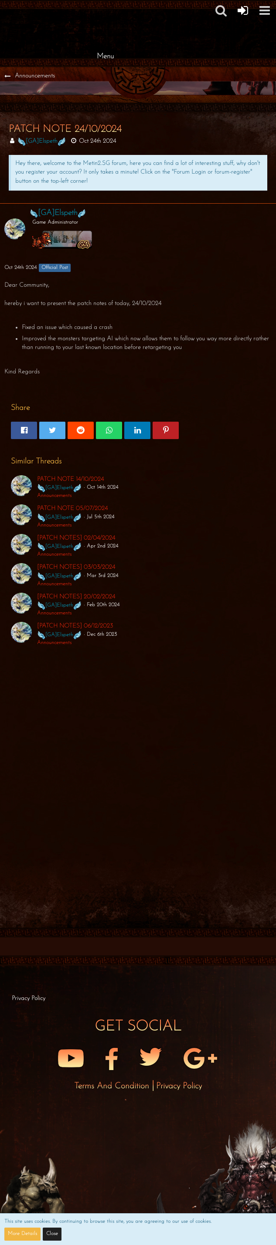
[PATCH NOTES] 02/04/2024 (76, 538)
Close (52, 1233)
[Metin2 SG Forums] (105, 8)
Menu (105, 56)
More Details (22, 1233)
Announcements (54, 495)
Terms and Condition (113, 1086)
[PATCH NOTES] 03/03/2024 (76, 567)
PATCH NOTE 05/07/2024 (72, 508)
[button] (221, 10)
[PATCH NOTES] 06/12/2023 (75, 626)
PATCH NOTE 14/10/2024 (70, 479)
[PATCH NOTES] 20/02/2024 (76, 597)
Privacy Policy (179, 1086)
